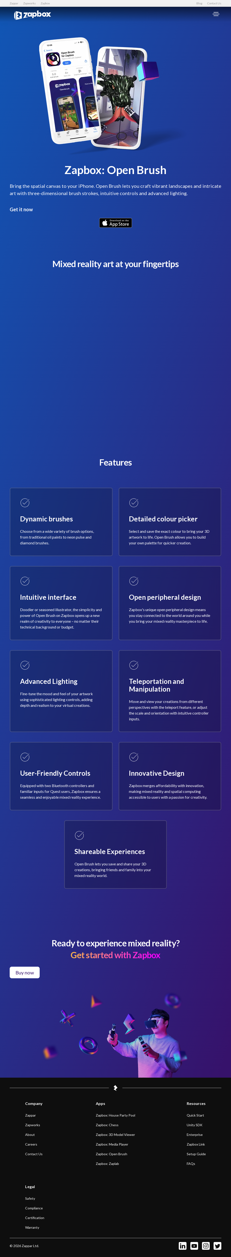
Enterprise (195, 1135)
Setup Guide (196, 1154)
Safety (30, 1198)
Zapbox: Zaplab (107, 1164)
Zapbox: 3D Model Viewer (115, 1135)
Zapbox (45, 3)
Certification (34, 1218)
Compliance (34, 1208)
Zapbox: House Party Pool (115, 1115)
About (30, 1135)
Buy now (24, 972)
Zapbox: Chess (107, 1125)
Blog (199, 3)
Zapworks (29, 3)
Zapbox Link (196, 1144)
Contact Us (214, 3)
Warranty (32, 1227)
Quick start (195, 1115)
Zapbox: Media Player (112, 1144)
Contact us (34, 1154)
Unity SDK (194, 1125)
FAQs (191, 1164)
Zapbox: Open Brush (111, 1154)
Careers (31, 1144)
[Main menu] (216, 15)
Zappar (14, 3)
